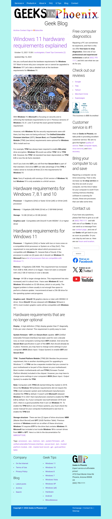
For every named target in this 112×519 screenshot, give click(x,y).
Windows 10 (51, 467)
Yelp (77, 86)
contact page (81, 229)
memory (36, 441)
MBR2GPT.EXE (19, 435)
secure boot (50, 444)
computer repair (90, 146)
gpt (52, 447)
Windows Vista (52, 479)
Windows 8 (50, 471)
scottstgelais (39, 52)
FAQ (50, 3)
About (41, 3)
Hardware (49, 492)
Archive (16, 30)
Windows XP (51, 484)
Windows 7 (50, 475)
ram (43, 441)
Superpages (80, 98)
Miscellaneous (51, 500)
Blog (66, 3)
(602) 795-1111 (81, 220)
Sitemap (76, 511)
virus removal (78, 148)
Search (19, 492)
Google (78, 82)
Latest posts (21, 484)
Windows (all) (51, 488)
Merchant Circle (81, 94)
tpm (57, 444)
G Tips (58, 3)
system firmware (53, 441)
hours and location (86, 241)
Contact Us (88, 508)
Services (18, 3)
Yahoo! (78, 90)
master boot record (41, 447)
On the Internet (22, 463)
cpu (30, 441)
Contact (74, 3)
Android (49, 496)
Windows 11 (51, 463)
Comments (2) (60, 52)
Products (31, 3)
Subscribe (38, 30)
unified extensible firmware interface (28, 444)
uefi (62, 441)
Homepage (77, 508)
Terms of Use (21, 467)
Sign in (30, 30)
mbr (30, 447)
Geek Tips (50, 52)
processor (23, 441)
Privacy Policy (21, 471)
